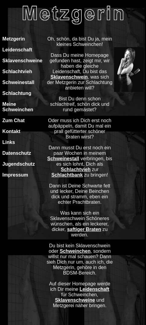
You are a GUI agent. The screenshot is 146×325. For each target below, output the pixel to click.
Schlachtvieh (17, 71)
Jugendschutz (18, 164)
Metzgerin (13, 38)
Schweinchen (75, 251)
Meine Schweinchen (17, 107)
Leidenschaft (17, 49)
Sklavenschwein (69, 77)
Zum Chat (13, 120)
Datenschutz (16, 153)
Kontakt (11, 131)
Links (8, 142)
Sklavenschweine (22, 60)
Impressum (15, 174)
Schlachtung (16, 93)
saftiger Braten (84, 229)
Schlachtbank (67, 174)
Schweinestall (18, 82)
